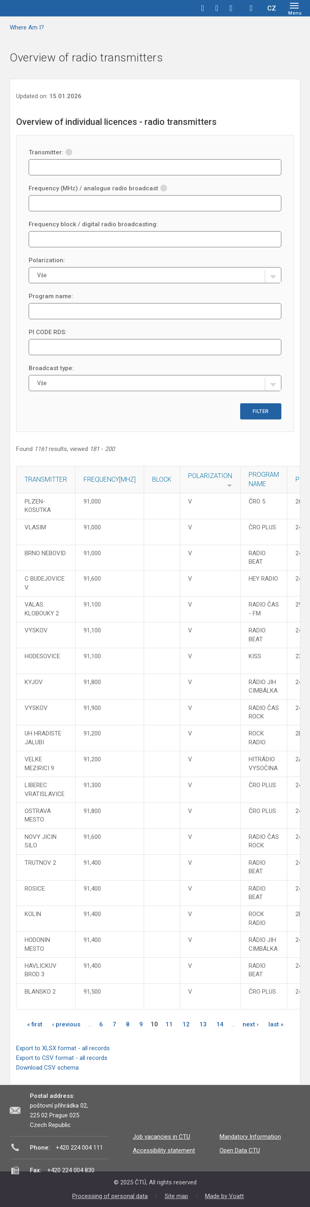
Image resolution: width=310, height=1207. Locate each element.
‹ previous (66, 1024)
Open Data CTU (240, 1150)
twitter (217, 8)
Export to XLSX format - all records (63, 1048)
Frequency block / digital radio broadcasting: (93, 224)
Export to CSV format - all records (61, 1058)
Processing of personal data (110, 1196)
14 (220, 1024)
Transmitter (46, 479)
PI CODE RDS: (48, 332)
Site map (176, 1196)
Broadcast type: (51, 368)
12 (186, 1024)
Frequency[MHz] (110, 479)
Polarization (210, 476)
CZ (271, 8)
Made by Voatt (224, 1196)
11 (169, 1024)
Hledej (251, 8)
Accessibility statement (164, 1150)
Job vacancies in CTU (161, 1136)
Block (162, 479)
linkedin (231, 8)
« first (34, 1024)
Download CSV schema (47, 1067)
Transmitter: (50, 152)
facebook (203, 8)
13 (203, 1024)
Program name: (51, 296)
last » (275, 1024)
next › (251, 1024)
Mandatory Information (250, 1136)
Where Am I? (27, 27)
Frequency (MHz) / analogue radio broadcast (98, 188)
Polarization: (47, 260)
